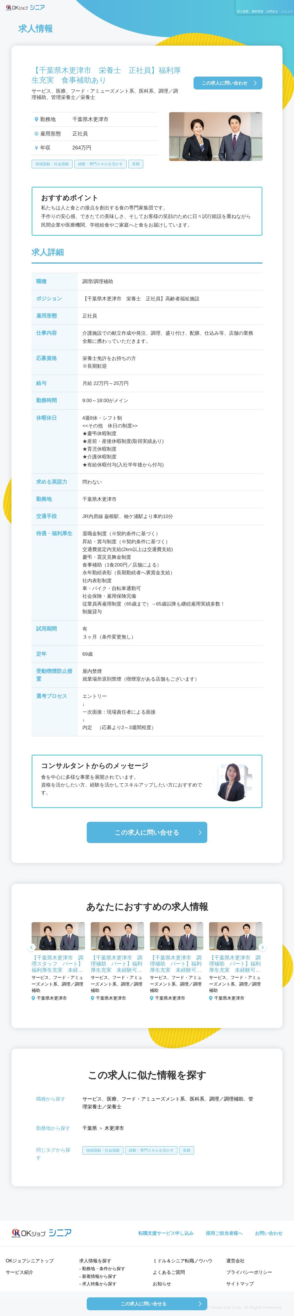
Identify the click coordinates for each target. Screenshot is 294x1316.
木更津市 (114, 1128)
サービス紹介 (19, 1272)
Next (262, 948)
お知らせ (162, 1283)
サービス (92, 1099)
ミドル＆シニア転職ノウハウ (182, 1260)
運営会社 (235, 1260)
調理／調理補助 (226, 1099)
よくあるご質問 (169, 1272)
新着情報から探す (99, 1276)
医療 (112, 1099)
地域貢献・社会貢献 (52, 164)
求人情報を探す (95, 1260)
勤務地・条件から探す (103, 1268)
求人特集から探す (99, 1283)
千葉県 (89, 1128)
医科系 (197, 1099)
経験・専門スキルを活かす (100, 164)
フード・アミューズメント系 (153, 1099)
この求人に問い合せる (147, 832)
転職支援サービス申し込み (166, 1233)
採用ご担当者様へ (224, 1233)
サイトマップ (240, 1283)
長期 (136, 164)
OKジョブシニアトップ (30, 1260)
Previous (31, 948)
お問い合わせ (269, 1233)
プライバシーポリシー (249, 1272)
